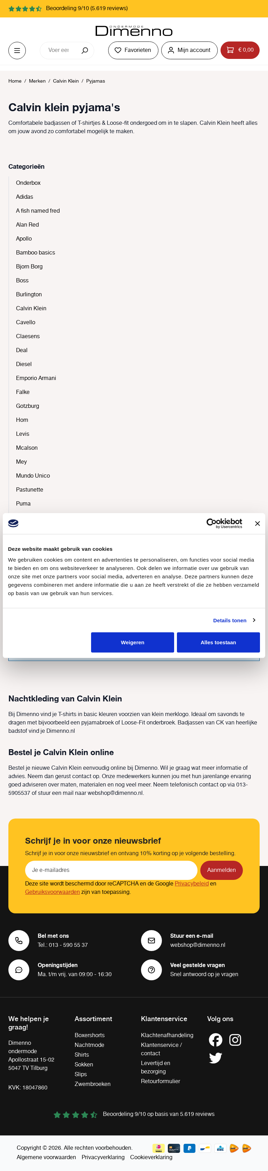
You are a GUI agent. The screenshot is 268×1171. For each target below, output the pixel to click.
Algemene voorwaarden (46, 1157)
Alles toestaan (218, 642)
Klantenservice (164, 1018)
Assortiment (93, 1018)
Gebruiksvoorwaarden (52, 892)
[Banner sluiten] (257, 523)
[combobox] (58, 50)
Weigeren (132, 642)
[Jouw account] (189, 50)
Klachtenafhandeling (167, 1035)
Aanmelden (221, 870)
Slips (81, 1074)
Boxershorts (90, 1035)
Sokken (84, 1064)
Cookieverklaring (151, 1157)
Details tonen (229, 620)
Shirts (82, 1055)
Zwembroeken (93, 1084)
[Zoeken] (85, 50)
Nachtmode (89, 1045)
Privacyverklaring (103, 1157)
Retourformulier (160, 1081)
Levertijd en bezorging (155, 1067)
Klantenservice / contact (161, 1049)
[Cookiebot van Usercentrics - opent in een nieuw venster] (211, 523)
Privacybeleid (192, 884)
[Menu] (17, 50)
